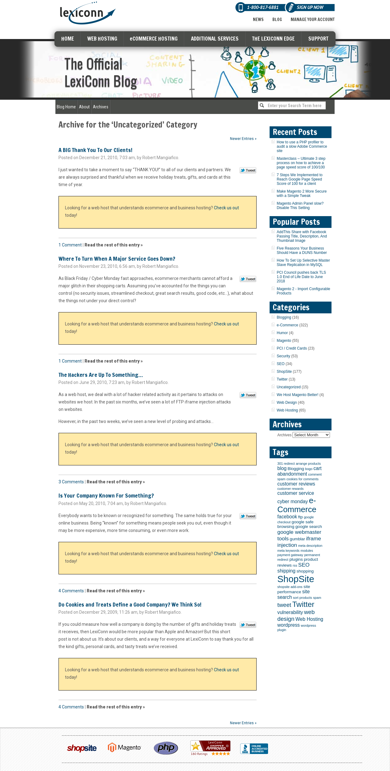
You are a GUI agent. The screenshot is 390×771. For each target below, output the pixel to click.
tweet (284, 605)
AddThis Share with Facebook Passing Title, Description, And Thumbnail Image (302, 236)
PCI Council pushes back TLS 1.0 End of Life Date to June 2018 (301, 276)
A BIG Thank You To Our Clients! (95, 150)
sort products (302, 597)
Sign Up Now (310, 7)
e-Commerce (287, 325)
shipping (286, 570)
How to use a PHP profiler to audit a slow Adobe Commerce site (302, 146)
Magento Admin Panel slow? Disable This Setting (300, 205)
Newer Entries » (243, 139)
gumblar (297, 539)
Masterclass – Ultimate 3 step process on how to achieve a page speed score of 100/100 (301, 162)
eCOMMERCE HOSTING (154, 38)
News (258, 19)
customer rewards (290, 488)
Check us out (226, 207)
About (84, 106)
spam (317, 597)
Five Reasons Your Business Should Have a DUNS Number (302, 250)
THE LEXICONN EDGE (273, 38)
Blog (277, 19)
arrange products (308, 463)
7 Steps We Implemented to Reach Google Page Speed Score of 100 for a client (300, 179)
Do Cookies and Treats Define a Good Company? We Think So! (130, 604)
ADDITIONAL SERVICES (215, 38)
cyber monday (292, 501)
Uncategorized (289, 387)
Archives (100, 106)
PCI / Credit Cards (292, 348)
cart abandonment (299, 471)
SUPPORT (318, 38)
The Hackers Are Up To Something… (100, 375)
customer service (295, 493)
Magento (284, 340)
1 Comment (70, 244)
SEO (280, 364)
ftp (300, 517)
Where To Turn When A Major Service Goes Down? (116, 259)
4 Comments (71, 590)
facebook (287, 516)
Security (283, 356)
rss (295, 565)
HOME (67, 38)
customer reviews (296, 483)
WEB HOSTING (102, 38)
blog (282, 468)
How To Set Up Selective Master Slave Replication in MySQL (303, 262)
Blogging (284, 317)
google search (308, 526)
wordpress (288, 625)
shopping (305, 571)
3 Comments (71, 481)
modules (307, 550)
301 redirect (286, 463)
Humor (282, 333)
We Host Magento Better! (297, 395)
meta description (310, 545)
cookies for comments (302, 479)
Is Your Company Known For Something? (106, 495)
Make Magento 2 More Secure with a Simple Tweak (302, 193)
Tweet (248, 170)
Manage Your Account (313, 19)
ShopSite (284, 371)
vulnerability (290, 612)
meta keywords (288, 550)
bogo (309, 469)
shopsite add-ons (289, 587)
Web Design (287, 402)
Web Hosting (287, 410)
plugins (296, 559)
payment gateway (290, 555)
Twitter (282, 379)
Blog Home (66, 106)
